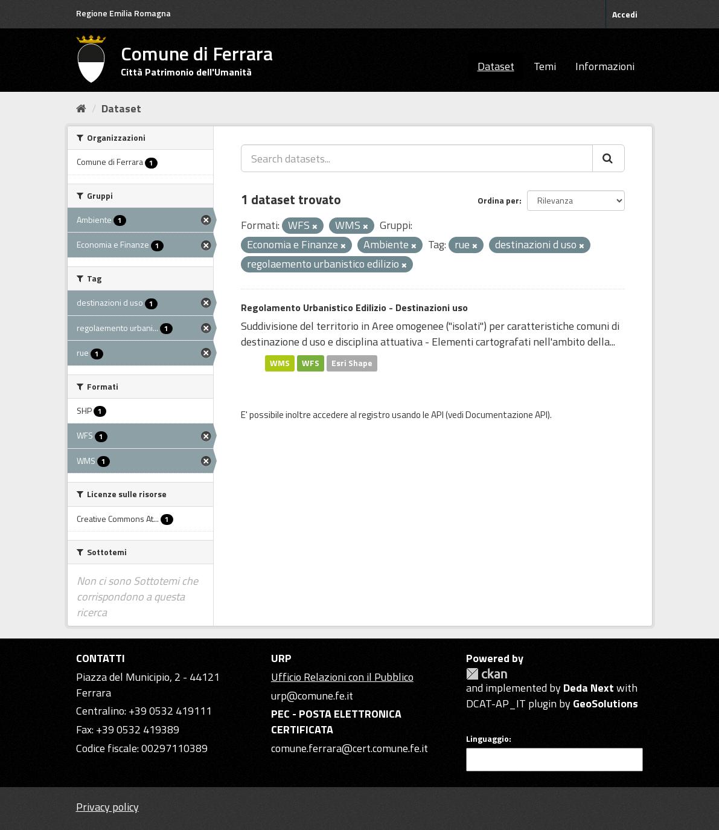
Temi (545, 66)
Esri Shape (351, 363)
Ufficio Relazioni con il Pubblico (342, 677)
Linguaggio (487, 739)
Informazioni (604, 66)
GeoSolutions (605, 703)
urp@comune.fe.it (312, 695)
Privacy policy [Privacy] (107, 807)
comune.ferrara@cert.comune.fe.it (349, 748)
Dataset (496, 66)
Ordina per (498, 200)
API (437, 415)
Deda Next (588, 688)
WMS (280, 363)
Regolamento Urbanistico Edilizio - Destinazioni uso (354, 307)
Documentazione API (506, 415)
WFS (310, 363)
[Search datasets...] (417, 158)
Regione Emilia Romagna (123, 13)
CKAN (486, 674)
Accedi (625, 14)
